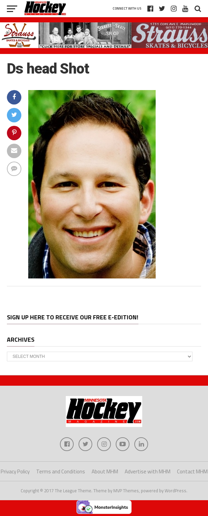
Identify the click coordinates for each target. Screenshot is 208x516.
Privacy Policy (15, 471)
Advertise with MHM (147, 471)
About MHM (105, 471)
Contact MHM (192, 471)
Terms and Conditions (60, 471)
